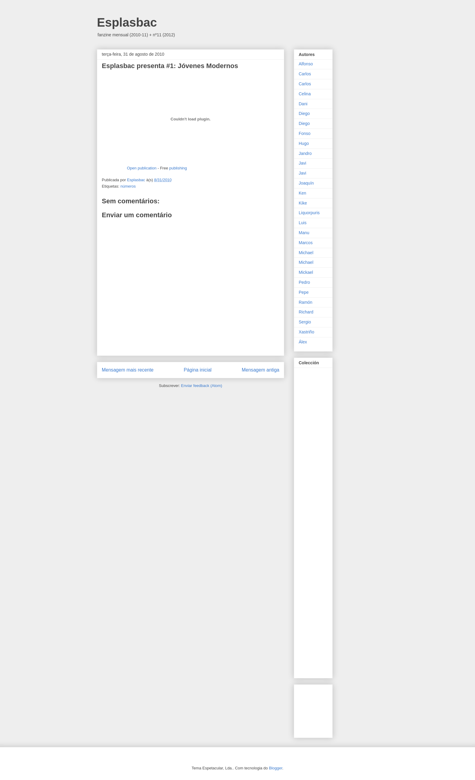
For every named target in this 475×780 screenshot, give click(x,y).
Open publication (142, 168)
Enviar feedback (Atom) (201, 385)
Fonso (305, 133)
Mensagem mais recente (128, 369)
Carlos (305, 73)
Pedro (304, 282)
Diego (304, 113)
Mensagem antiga (260, 369)
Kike (303, 203)
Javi (302, 163)
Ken (302, 193)
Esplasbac (127, 22)
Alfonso (306, 63)
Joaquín (306, 183)
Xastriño (306, 331)
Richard (306, 312)
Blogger (275, 768)
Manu (304, 232)
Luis (303, 222)
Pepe (304, 292)
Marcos (306, 242)
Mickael (306, 272)
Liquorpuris (309, 212)
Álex (303, 341)
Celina (305, 93)
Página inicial (197, 369)
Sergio (305, 322)
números (128, 186)
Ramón (305, 302)
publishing (178, 168)
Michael (306, 252)
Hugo (304, 143)
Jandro (305, 153)
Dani (303, 103)
